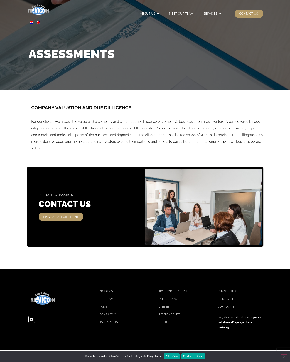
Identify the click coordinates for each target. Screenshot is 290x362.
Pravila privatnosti (193, 356)
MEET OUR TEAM (181, 13)
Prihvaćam (172, 356)
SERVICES (212, 13)
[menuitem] (31, 22)
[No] (284, 356)
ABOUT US (149, 13)
